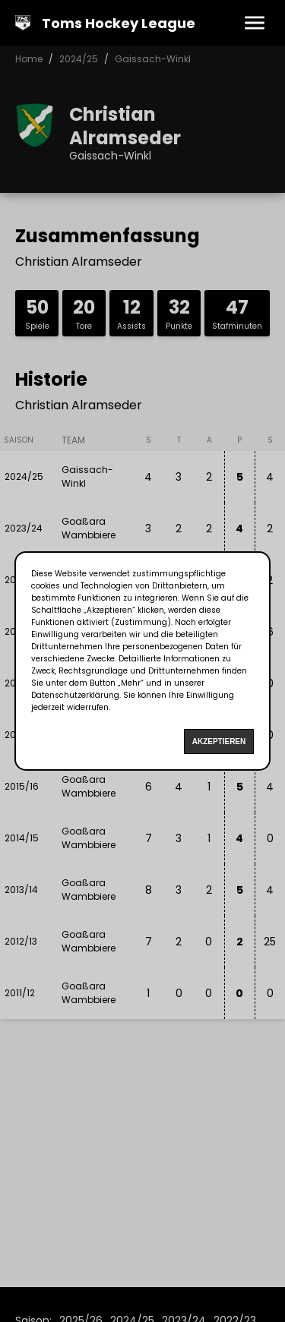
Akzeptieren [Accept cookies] (219, 741)
